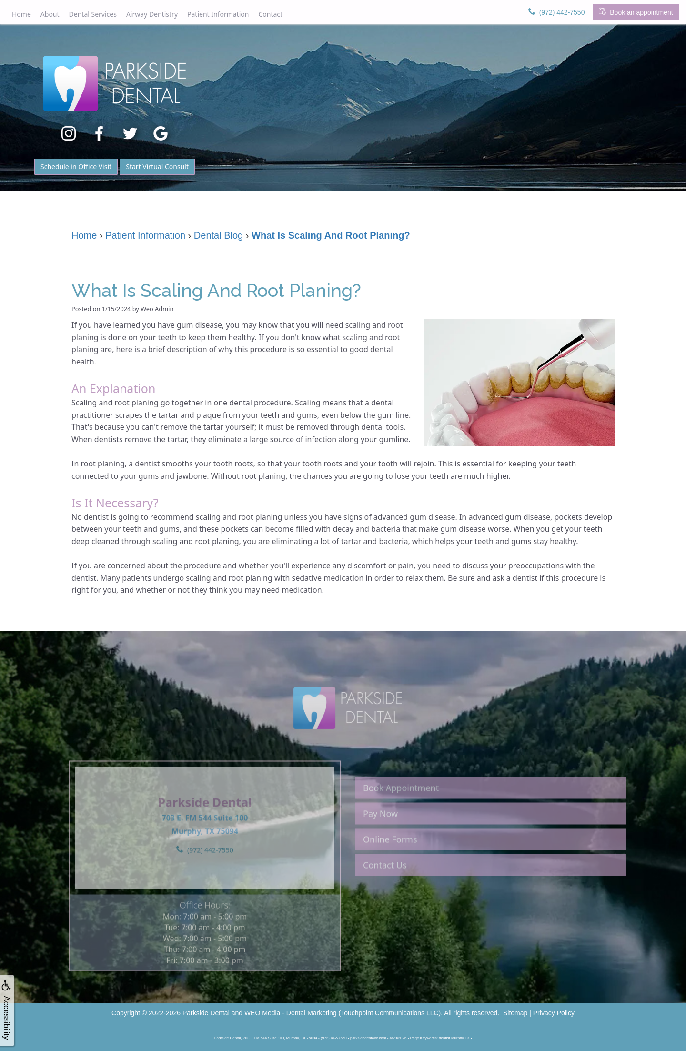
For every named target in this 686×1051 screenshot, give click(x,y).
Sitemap (515, 1013)
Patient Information (218, 14)
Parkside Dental (206, 1013)
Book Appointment (401, 807)
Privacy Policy (554, 1013)
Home (21, 14)
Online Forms (390, 859)
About (50, 14)
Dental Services (93, 14)
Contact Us (385, 884)
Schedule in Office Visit (75, 166)
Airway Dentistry (152, 14)
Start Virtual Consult (157, 166)
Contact (270, 14)
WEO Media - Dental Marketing (290, 1013)
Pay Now (380, 833)
